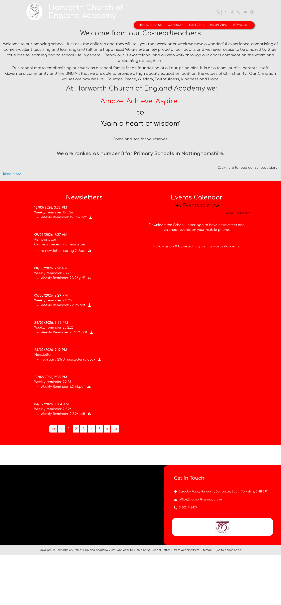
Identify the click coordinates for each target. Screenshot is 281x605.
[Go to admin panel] (229, 599)
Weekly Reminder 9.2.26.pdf (63, 387)
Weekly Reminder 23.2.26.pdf (64, 332)
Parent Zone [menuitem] (218, 24)
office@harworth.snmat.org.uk (201, 549)
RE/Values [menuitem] (240, 24)
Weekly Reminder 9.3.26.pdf (63, 278)
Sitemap (206, 599)
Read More (12, 174)
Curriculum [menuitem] (175, 24)
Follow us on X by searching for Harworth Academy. (196, 266)
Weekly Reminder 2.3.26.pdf (63, 305)
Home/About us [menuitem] (150, 24)
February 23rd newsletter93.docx (68, 359)
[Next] (107, 429)
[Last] (115, 429)
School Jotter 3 (161, 599)
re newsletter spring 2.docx (64, 251)
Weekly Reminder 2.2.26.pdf (63, 414)
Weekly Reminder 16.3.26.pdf (64, 217)
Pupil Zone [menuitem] (196, 24)
